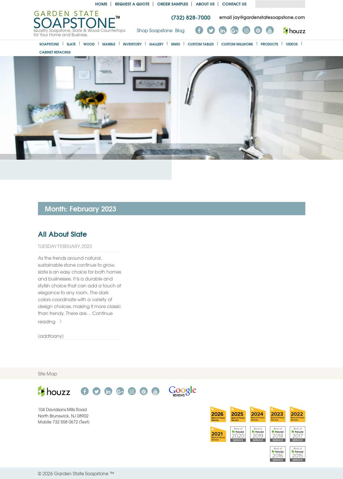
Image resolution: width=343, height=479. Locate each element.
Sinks (175, 44)
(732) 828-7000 (190, 17)
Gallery (156, 44)
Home (101, 3)
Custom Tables (201, 44)
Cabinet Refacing (55, 52)
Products (269, 44)
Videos (292, 44)
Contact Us (234, 3)
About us (205, 3)
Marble (108, 44)
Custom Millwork (237, 44)
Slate (71, 44)
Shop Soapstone (155, 30)
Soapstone (49, 44)
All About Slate (62, 233)
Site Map (47, 373)
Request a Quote (132, 3)
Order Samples (172, 3)
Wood (89, 44)
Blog (180, 30)
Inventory (132, 44)
